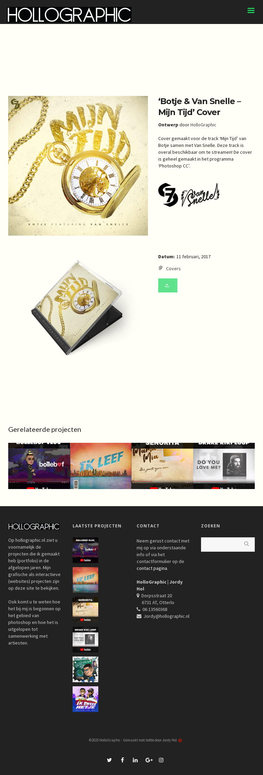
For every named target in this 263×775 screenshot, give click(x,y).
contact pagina (152, 568)
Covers (173, 268)
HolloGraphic (203, 125)
